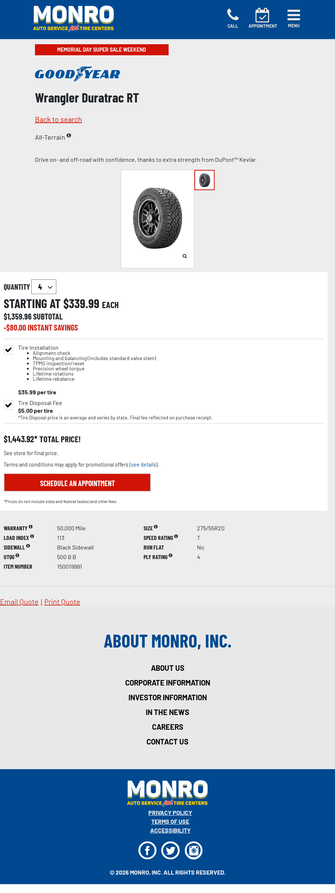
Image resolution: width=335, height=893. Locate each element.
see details (143, 464)
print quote (62, 601)
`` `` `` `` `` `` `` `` (43, 286)
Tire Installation (87, 363)
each (110, 304)
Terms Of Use (170, 821)
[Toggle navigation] (294, 18)
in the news (167, 712)
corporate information (167, 682)
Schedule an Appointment (77, 483)
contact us (167, 741)
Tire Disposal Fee (40, 403)
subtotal (48, 316)
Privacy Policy (170, 812)
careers (167, 726)
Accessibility (170, 830)
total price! (59, 439)
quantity (30, 286)
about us (167, 667)
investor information (167, 697)
